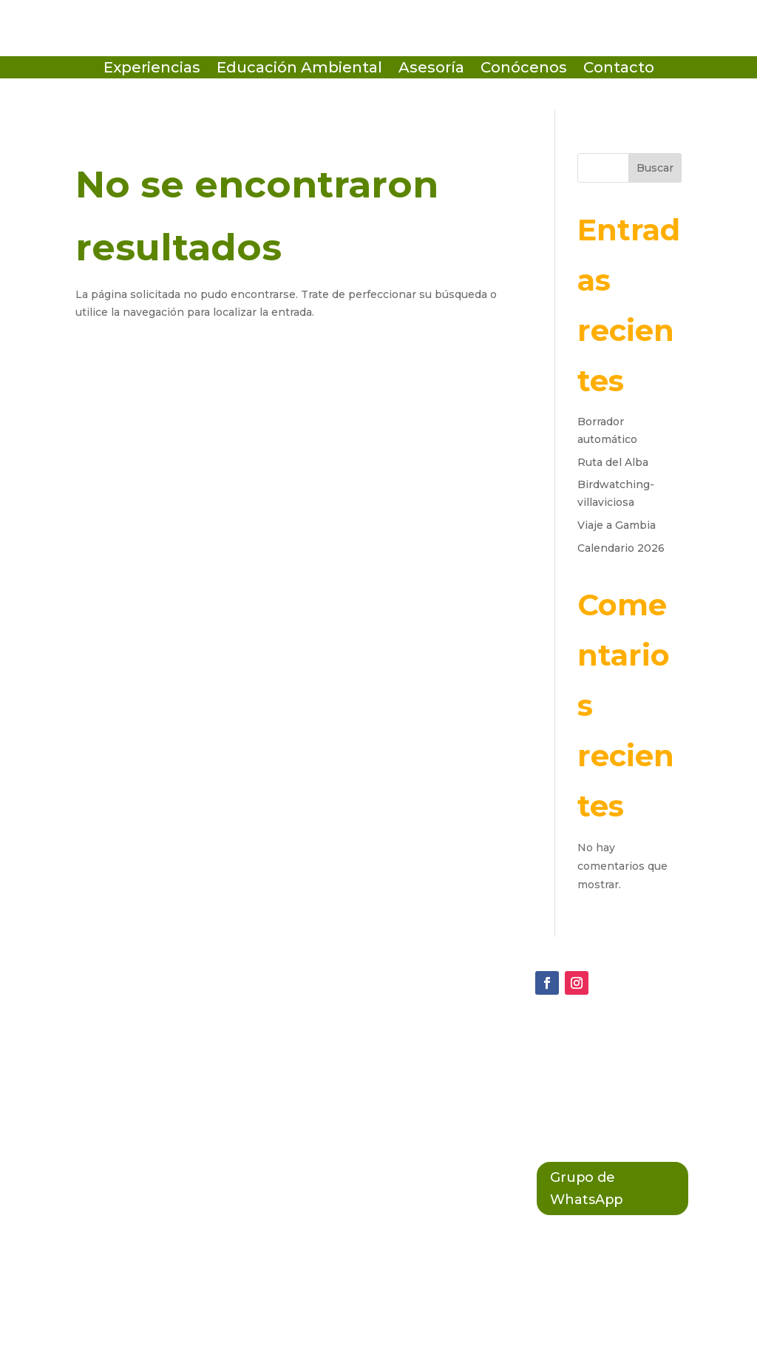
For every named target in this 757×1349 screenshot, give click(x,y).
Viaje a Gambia (616, 525)
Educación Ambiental (299, 69)
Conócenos (524, 69)
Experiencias (151, 69)
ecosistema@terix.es (135, 1042)
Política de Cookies (352, 1072)
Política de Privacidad (360, 1041)
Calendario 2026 (621, 548)
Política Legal (333, 1103)
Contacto (618, 69)
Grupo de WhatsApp (592, 1191)
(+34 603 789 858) (125, 1103)
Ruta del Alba (612, 462)
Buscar (655, 168)
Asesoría (431, 69)
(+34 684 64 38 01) (126, 1073)
